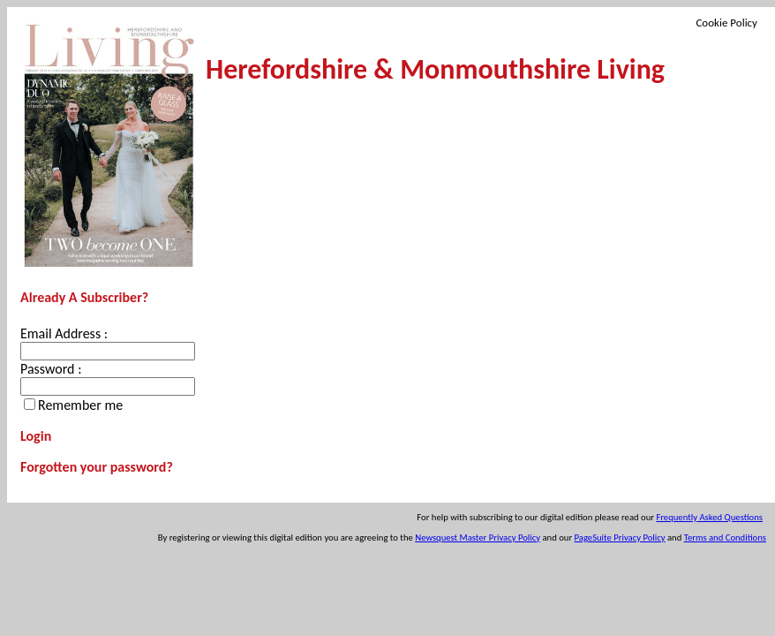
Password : (50, 368)
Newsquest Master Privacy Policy (477, 537)
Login (35, 436)
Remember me (80, 405)
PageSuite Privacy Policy (620, 537)
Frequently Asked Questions (709, 517)
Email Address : (64, 333)
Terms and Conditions (725, 537)
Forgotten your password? (96, 466)
